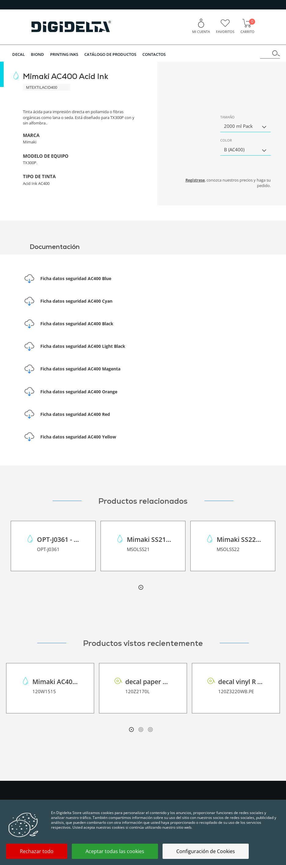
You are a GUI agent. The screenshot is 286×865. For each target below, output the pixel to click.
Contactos (154, 54)
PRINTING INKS (64, 54)
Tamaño (227, 117)
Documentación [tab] (46, 245)
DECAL (18, 54)
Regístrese (195, 180)
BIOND (37, 54)
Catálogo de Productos (110, 54)
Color (226, 140)
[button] (245, 126)
